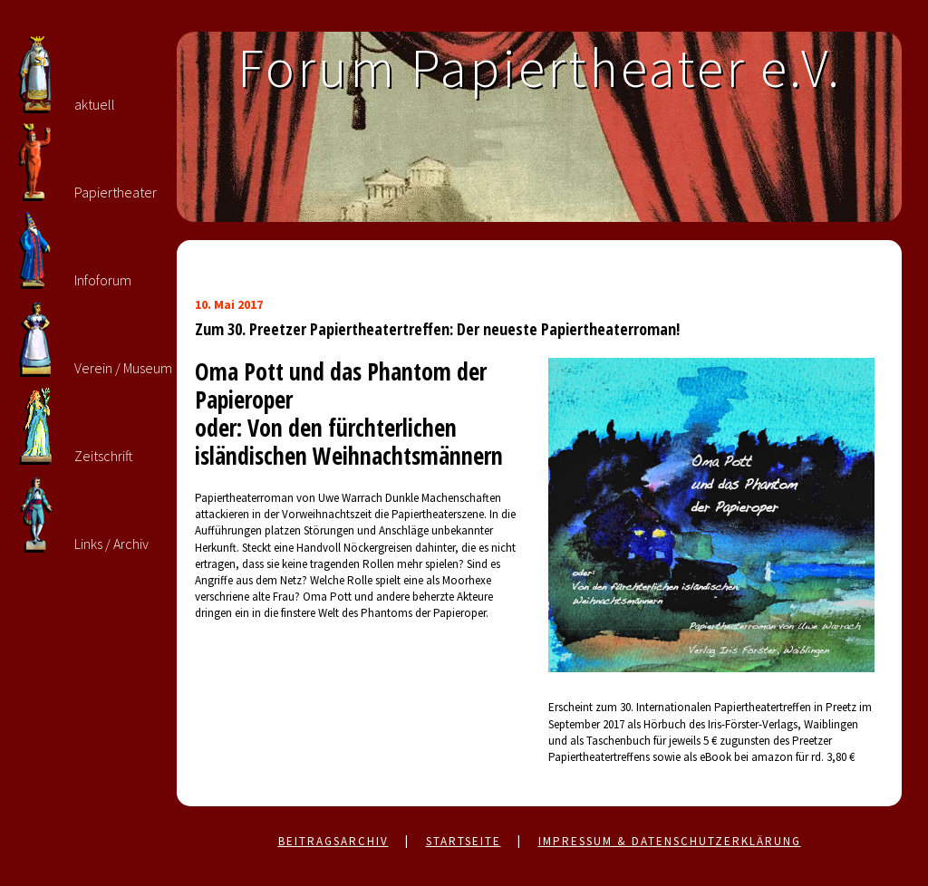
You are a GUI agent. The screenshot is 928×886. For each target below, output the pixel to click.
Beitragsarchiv (333, 841)
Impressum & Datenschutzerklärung (669, 841)
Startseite (463, 841)
